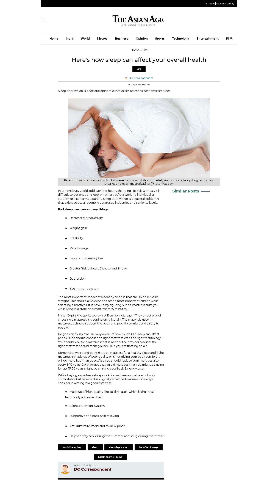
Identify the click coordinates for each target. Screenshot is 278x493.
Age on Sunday (225, 3)
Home (53, 38)
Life (139, 69)
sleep (95, 447)
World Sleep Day (72, 447)
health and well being (110, 457)
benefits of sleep (148, 447)
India (69, 38)
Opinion (142, 38)
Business (121, 38)
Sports (160, 38)
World (85, 38)
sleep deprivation (119, 447)
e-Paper (210, 3)
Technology (180, 38)
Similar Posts (185, 191)
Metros (102, 38)
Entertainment (208, 38)
